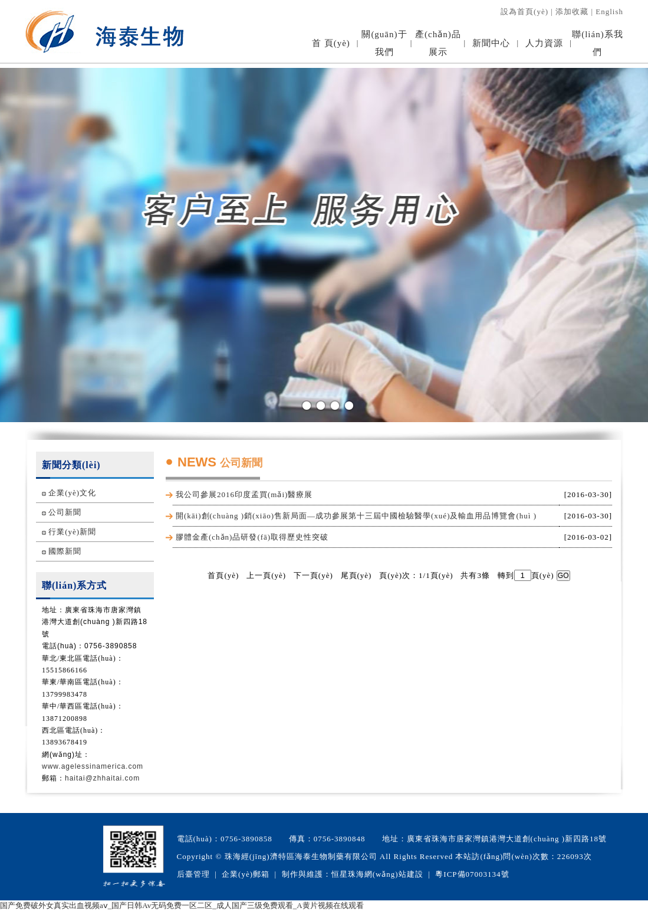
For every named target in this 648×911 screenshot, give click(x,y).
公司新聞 (64, 512)
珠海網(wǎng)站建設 (385, 874)
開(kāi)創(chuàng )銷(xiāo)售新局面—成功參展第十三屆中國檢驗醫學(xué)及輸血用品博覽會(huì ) (356, 515)
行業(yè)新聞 (72, 531)
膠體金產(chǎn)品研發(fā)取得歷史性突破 (252, 537)
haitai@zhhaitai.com (102, 778)
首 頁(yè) (331, 43)
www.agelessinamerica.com (92, 766)
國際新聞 (64, 551)
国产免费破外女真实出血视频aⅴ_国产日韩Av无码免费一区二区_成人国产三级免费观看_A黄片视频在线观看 (182, 905)
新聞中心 (491, 43)
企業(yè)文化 (72, 492)
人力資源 (544, 43)
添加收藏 (571, 11)
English (609, 11)
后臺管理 (193, 874)
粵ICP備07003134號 (472, 874)
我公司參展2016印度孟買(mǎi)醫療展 (244, 494)
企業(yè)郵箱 (245, 874)
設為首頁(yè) (524, 11)
